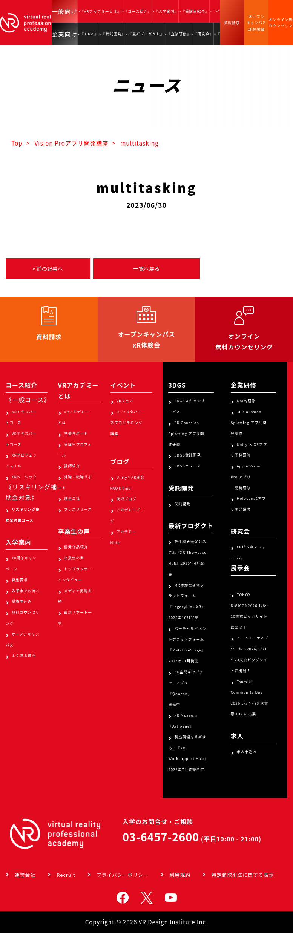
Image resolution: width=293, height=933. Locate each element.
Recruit (66, 874)
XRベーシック (24, 477)
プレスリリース (78, 509)
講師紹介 (72, 466)
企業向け (64, 33)
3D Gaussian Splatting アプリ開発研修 (186, 433)
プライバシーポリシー (123, 874)
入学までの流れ (26, 590)
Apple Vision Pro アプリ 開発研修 (246, 476)
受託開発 (182, 503)
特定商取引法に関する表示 (243, 874)
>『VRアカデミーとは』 (99, 11)
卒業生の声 (74, 558)
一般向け (64, 11)
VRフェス (125, 400)
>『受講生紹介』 (194, 11)
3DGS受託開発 (187, 455)
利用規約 (180, 874)
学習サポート (76, 433)
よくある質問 (24, 655)
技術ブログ (127, 498)
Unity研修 (246, 400)
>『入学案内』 (165, 11)
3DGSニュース (187, 466)
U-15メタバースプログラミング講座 (126, 422)
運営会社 (72, 498)
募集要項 (20, 579)
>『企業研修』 (177, 34)
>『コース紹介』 (136, 11)
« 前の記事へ (48, 268)
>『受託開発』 (112, 34)
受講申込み (22, 601)
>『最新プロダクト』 (145, 34)
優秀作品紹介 (76, 547)
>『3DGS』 (88, 34)
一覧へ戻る (146, 268)
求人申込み (247, 751)
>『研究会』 (202, 34)
